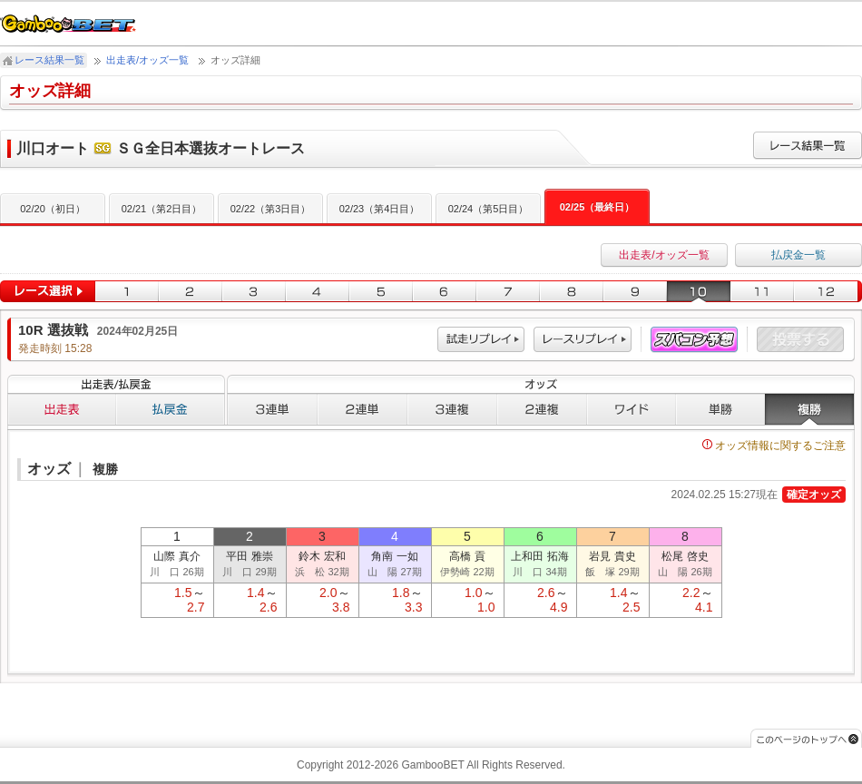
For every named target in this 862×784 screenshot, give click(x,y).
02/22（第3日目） (270, 208)
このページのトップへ (806, 738)
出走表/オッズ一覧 (147, 59)
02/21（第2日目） (162, 208)
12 (828, 291)
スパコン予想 (694, 340)
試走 (480, 340)
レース (583, 340)
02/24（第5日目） (488, 208)
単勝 (720, 409)
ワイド (631, 409)
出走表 (61, 409)
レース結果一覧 (49, 59)
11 (762, 291)
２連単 (362, 409)
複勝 (810, 409)
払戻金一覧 (798, 255)
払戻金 (170, 409)
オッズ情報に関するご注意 (774, 445)
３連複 (452, 409)
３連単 (272, 409)
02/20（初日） (52, 208)
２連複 (542, 409)
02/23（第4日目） (379, 208)
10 (698, 291)
